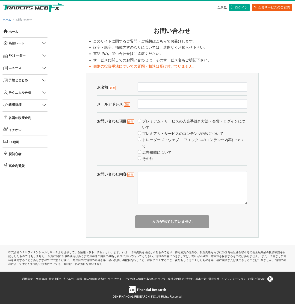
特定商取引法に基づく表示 (65, 279)
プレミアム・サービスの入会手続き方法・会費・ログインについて (193, 124)
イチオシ (12, 129)
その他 (147, 159)
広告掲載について (157, 152)
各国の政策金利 (17, 117)
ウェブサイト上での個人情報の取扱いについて (137, 279)
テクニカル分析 (17, 93)
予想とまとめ (15, 80)
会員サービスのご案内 (272, 7)
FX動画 (11, 141)
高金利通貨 (14, 165)
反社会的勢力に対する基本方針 (187, 279)
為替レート (14, 43)
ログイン (239, 7)
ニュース (12, 68)
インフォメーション (233, 279)
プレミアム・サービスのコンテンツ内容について (182, 134)
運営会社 (213, 279)
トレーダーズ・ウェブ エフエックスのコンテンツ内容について (192, 143)
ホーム (7, 19)
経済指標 (12, 105)
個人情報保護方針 (95, 279)
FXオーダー (14, 56)
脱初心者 (12, 153)
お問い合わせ (256, 279)
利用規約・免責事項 (34, 279)
